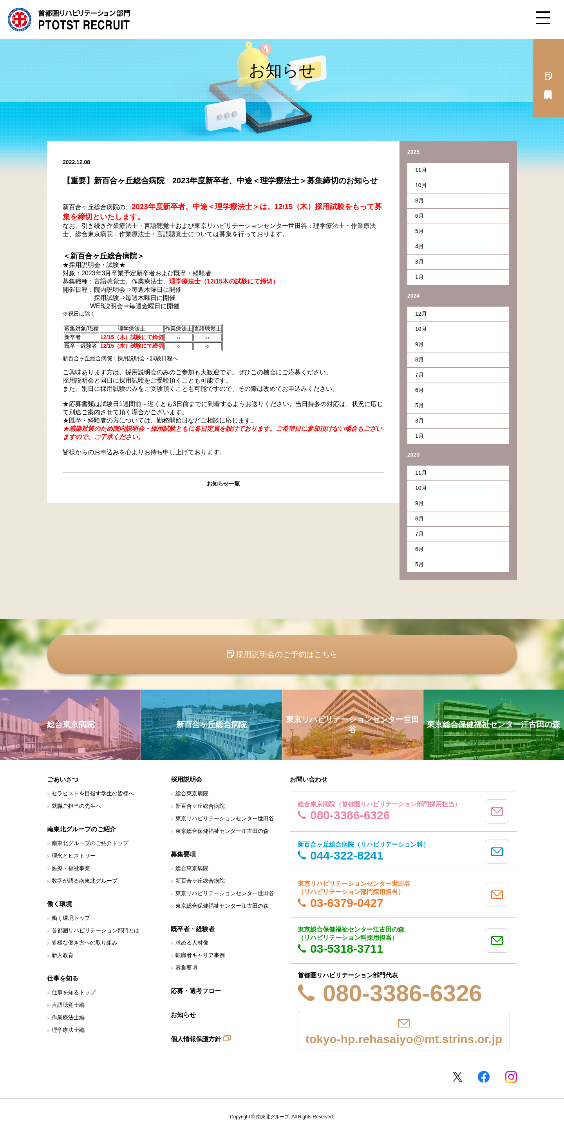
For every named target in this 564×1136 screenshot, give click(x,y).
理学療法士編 (68, 1030)
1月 (419, 277)
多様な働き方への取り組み (85, 942)
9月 (419, 344)
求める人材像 (191, 942)
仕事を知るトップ (74, 992)
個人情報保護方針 (196, 1039)
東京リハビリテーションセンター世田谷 (224, 818)
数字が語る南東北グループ (85, 881)
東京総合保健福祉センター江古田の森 (222, 831)
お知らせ (183, 1014)
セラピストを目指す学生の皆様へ (93, 793)
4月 (419, 246)
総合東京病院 (191, 793)
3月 (419, 261)
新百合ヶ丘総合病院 (200, 806)
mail (497, 811)
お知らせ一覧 (223, 483)
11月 (421, 170)
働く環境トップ (71, 918)
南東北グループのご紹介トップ (90, 843)
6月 (419, 216)
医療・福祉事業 (71, 868)
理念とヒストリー (74, 855)
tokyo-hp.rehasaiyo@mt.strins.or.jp (404, 1039)
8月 (419, 200)
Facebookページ (484, 1077)
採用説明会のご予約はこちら (287, 654)
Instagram (511, 1077)
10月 (421, 185)
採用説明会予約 (548, 78)
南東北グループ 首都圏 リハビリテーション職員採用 (69, 19)
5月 (419, 231)
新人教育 (63, 955)
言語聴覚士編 (68, 1005)
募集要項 (186, 967)
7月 (419, 375)
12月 (421, 314)
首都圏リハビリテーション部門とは (95, 930)
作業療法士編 (68, 1017)
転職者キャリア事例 (200, 955)
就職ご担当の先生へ (76, 806)
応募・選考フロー (196, 991)
